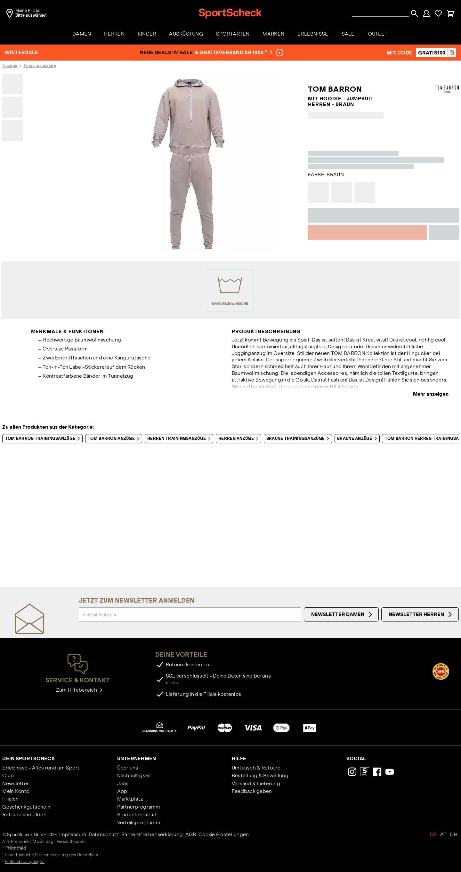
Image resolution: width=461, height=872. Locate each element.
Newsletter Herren (421, 614)
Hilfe (239, 758)
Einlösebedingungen (24, 862)
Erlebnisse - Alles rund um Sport (40, 767)
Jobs (123, 783)
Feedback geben (252, 791)
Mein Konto (15, 791)
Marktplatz (130, 799)
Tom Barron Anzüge (115, 438)
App (122, 791)
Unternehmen (136, 758)
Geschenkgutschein (26, 807)
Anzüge (9, 65)
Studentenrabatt (137, 814)
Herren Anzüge (239, 438)
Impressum (72, 834)
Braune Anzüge (358, 438)
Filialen (10, 799)
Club (8, 775)
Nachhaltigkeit (134, 775)
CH (453, 834)
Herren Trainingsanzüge (180, 438)
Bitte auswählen (30, 15)
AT (443, 834)
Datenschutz (104, 834)
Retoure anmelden (24, 814)
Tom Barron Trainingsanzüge (44, 438)
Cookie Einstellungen (223, 834)
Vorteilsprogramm (138, 822)
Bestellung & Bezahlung (260, 775)
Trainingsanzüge (39, 65)
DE (433, 834)
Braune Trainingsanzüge (299, 438)
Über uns (127, 767)
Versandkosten (71, 841)
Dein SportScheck (28, 758)
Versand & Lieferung (256, 783)
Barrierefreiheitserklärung (152, 834)
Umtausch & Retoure (256, 767)
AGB (190, 834)
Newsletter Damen (342, 614)
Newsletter (15, 783)
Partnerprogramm (138, 807)
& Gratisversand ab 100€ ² (234, 52)
